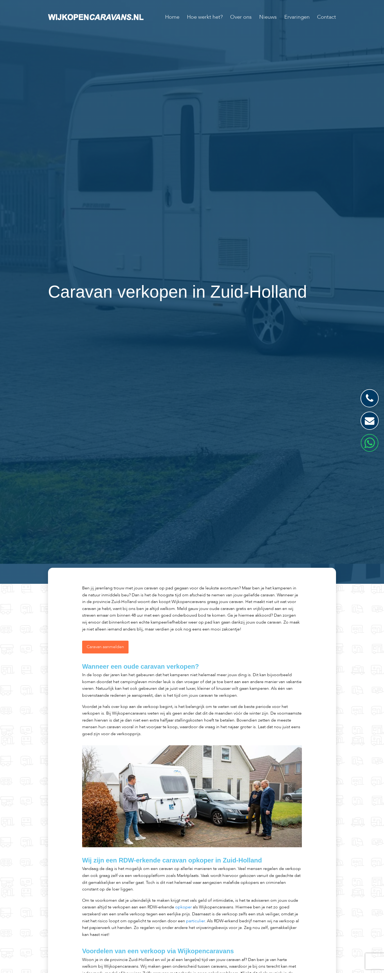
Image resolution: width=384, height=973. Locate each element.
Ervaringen (297, 17)
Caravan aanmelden (105, 647)
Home (172, 17)
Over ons (241, 17)
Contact (326, 17)
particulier (195, 921)
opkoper (183, 907)
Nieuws (268, 17)
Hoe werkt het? (205, 17)
